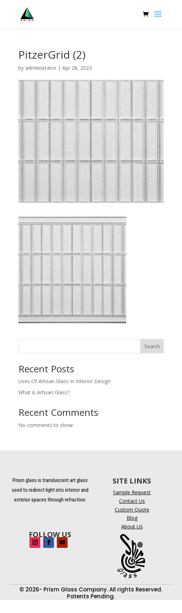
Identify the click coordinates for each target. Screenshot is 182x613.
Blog (132, 517)
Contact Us (132, 501)
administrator (40, 67)
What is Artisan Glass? (43, 392)
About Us (132, 526)
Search (152, 346)
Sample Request (132, 492)
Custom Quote (132, 509)
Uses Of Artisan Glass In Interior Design (64, 381)
